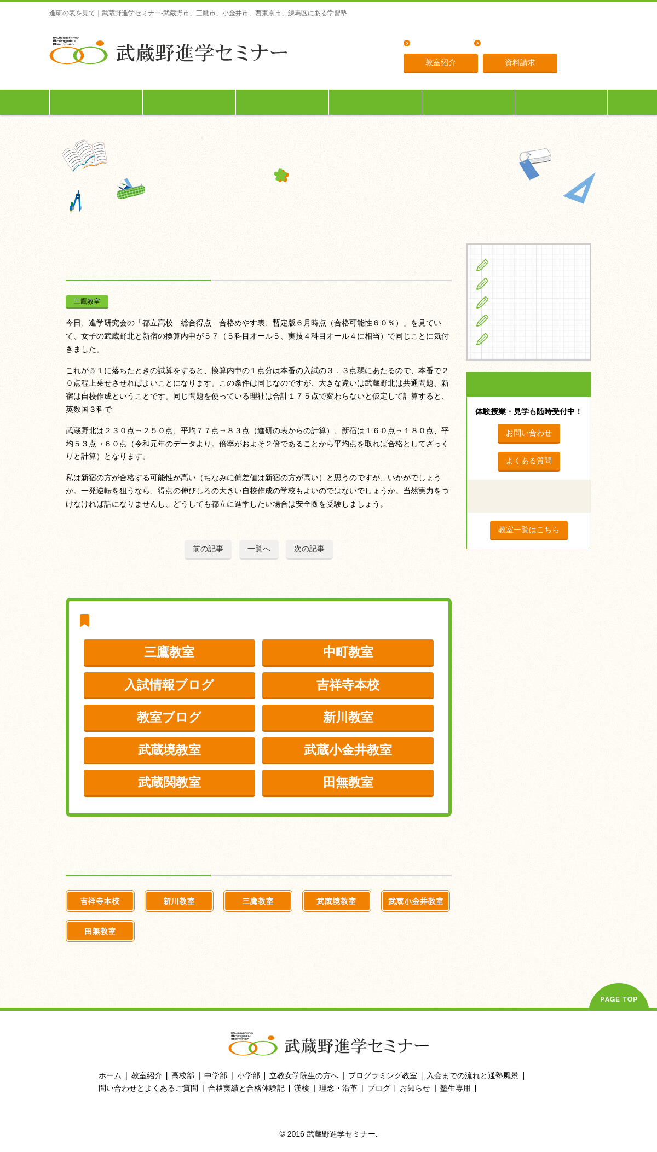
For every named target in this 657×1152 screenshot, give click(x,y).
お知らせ (415, 1088)
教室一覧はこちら (529, 529)
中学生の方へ (189, 102)
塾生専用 (561, 102)
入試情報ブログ (169, 685)
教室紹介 (440, 62)
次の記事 (309, 548)
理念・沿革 (504, 44)
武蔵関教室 (169, 782)
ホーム (110, 1075)
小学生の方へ (96, 102)
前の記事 (208, 548)
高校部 (182, 1075)
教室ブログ (169, 717)
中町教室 (348, 652)
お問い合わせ (529, 432)
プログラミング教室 (382, 1075)
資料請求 (520, 62)
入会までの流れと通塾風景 (472, 1075)
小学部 (248, 1075)
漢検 (301, 1088)
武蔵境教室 (169, 750)
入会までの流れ (468, 102)
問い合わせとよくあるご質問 (148, 1088)
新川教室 (348, 717)
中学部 (215, 1075)
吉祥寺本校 (347, 685)
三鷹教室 (87, 301)
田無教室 (348, 782)
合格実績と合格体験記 (246, 1088)
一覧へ (258, 548)
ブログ (506, 338)
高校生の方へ (283, 102)
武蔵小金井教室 (348, 750)
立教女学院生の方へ (375, 102)
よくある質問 (437, 44)
